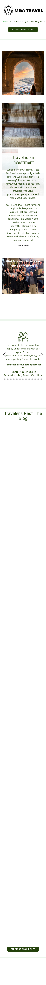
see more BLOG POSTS (23, 949)
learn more (23, 245)
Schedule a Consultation (23, 29)
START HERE (15, 21)
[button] (4, 355)
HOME (5, 21)
